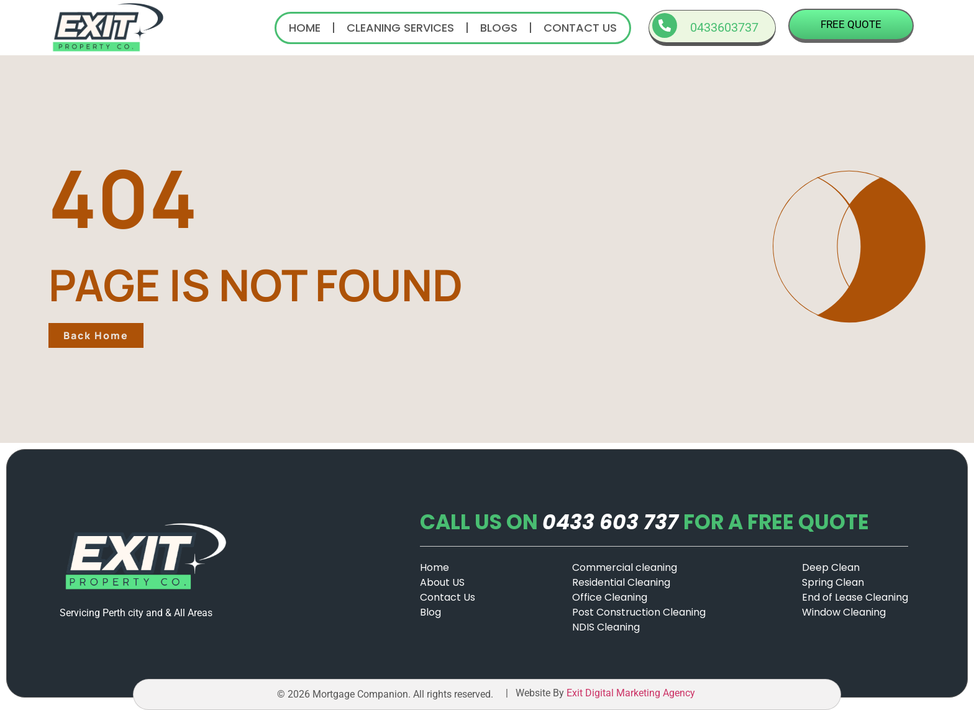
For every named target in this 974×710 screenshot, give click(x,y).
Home (305, 27)
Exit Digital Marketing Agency (632, 693)
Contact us (580, 27)
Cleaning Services (400, 27)
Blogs (498, 27)
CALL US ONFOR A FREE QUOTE (644, 522)
